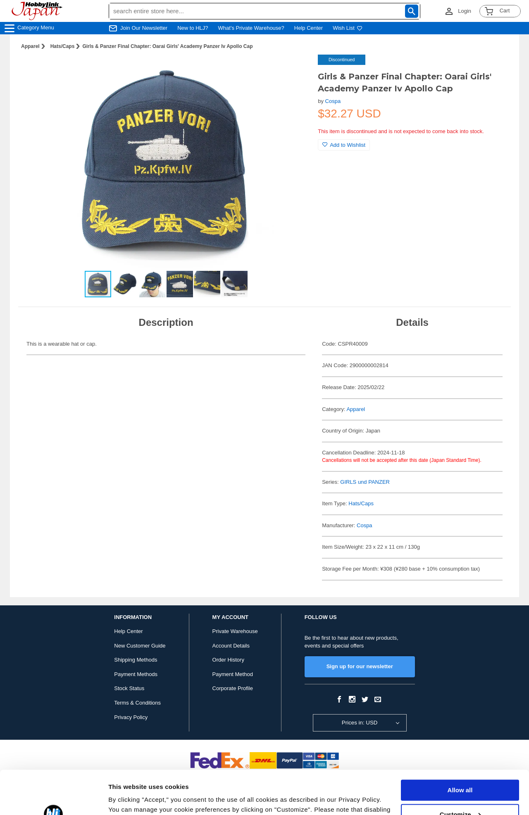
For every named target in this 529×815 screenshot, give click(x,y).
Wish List (347, 28)
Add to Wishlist (343, 145)
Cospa (333, 101)
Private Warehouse (235, 631)
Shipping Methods (135, 660)
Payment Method (232, 674)
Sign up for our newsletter (359, 666)
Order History (228, 660)
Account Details (231, 646)
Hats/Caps (62, 46)
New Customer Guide (139, 646)
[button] (294, 69)
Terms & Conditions (137, 703)
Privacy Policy (131, 717)
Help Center (308, 28)
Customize (460, 770)
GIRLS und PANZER (365, 482)
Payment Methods (135, 674)
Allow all (460, 746)
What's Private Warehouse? (251, 28)
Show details (127, 798)
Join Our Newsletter (143, 28)
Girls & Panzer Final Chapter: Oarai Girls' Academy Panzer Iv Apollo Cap (167, 46)
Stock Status (129, 688)
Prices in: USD (360, 722)
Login (464, 11)
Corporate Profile (232, 688)
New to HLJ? (192, 28)
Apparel (30, 46)
